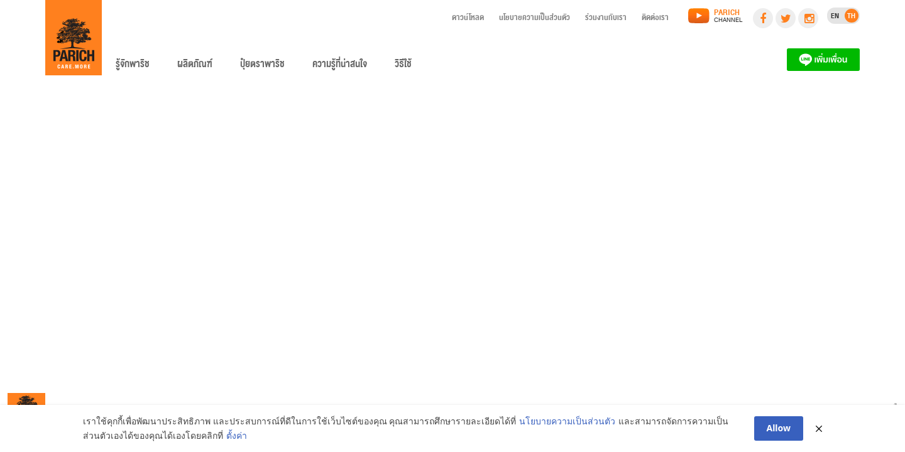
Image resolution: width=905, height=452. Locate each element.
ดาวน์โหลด (468, 19)
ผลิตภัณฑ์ (194, 66)
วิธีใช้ (403, 66)
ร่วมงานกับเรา (606, 19)
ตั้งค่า (236, 436)
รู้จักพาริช (133, 66)
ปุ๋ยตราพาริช (262, 66)
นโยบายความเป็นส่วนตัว (534, 19)
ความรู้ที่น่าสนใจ (339, 66)
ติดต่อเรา (655, 19)
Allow (779, 428)
